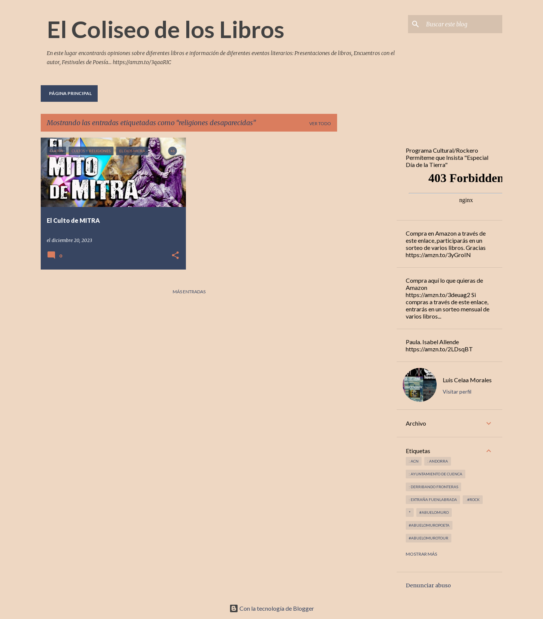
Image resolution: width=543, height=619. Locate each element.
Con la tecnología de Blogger (271, 608)
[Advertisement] (367, 251)
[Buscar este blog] (462, 24)
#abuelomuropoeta (429, 525)
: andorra (437, 461)
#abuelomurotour (428, 538)
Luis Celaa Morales (467, 379)
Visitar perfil (457, 391)
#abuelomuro (434, 512)
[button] (175, 256)
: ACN (414, 461)
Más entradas (189, 291)
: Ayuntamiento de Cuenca (435, 474)
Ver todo (320, 123)
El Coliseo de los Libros (165, 29)
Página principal (70, 93)
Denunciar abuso (428, 585)
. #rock (473, 499)
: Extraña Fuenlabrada (433, 499)
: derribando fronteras (433, 486)
